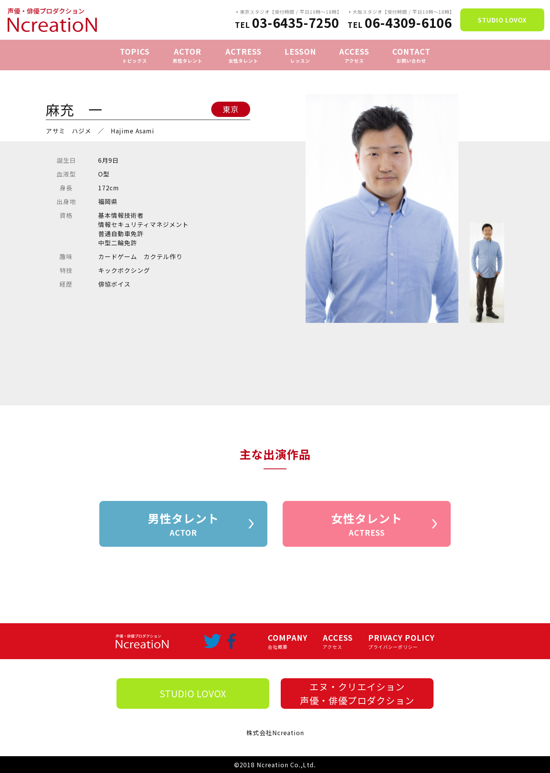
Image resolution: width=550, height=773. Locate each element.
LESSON (300, 55)
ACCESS (354, 55)
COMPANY (287, 641)
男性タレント (183, 524)
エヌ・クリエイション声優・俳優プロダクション (357, 693)
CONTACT (411, 55)
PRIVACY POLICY (401, 641)
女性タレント (366, 524)
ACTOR (187, 55)
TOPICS (135, 55)
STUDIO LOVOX (502, 19)
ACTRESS (243, 55)
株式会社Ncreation (275, 732)
